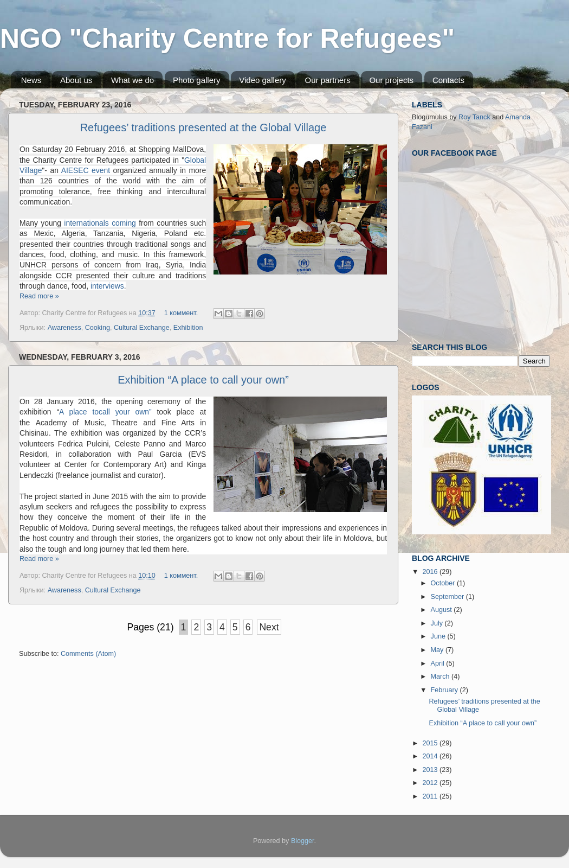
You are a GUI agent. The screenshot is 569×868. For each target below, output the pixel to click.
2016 (430, 572)
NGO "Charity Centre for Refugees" (227, 38)
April (439, 663)
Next (269, 627)
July (438, 623)
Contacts (448, 80)
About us (76, 80)
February (445, 690)
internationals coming (101, 223)
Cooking (97, 327)
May (438, 650)
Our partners (327, 80)
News (31, 80)
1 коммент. (181, 313)
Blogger (302, 841)
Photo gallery (197, 80)
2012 (430, 783)
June (439, 636)
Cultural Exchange (142, 327)
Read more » (39, 296)
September (448, 597)
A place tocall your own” (105, 411)
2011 (430, 796)
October (444, 583)
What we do (132, 80)
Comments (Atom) (88, 654)
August (442, 610)
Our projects (391, 80)
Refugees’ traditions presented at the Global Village (203, 127)
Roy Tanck (474, 117)
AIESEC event (85, 170)
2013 (430, 770)
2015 (430, 743)
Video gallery (262, 80)
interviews (106, 286)
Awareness (64, 327)
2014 (430, 756)
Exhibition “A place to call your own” (203, 380)
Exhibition (188, 327)
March (441, 676)
